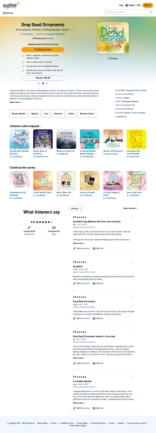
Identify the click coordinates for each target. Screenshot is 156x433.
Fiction (71, 113)
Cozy (46, 113)
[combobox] (128, 12)
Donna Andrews (112, 154)
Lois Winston (17, 157)
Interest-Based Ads (98, 423)
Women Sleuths (19, 113)
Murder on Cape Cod (65, 151)
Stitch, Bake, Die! (64, 192)
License (111, 423)
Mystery (34, 113)
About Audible (42, 423)
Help (121, 5)
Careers (54, 423)
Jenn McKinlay (88, 157)
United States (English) (78, 426)
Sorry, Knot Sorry (134, 192)
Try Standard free (43, 49)
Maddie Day (63, 154)
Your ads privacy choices (136, 423)
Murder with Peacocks (113, 151)
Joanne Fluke (134, 157)
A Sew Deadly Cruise (42, 192)
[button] (39, 83)
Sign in (147, 5)
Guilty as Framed (87, 192)
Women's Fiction (87, 113)
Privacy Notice (82, 423)
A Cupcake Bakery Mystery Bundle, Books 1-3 (88, 154)
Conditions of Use (66, 423)
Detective (58, 113)
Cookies (121, 423)
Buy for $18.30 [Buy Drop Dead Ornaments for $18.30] (43, 78)
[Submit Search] (151, 12)
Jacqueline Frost (42, 157)
